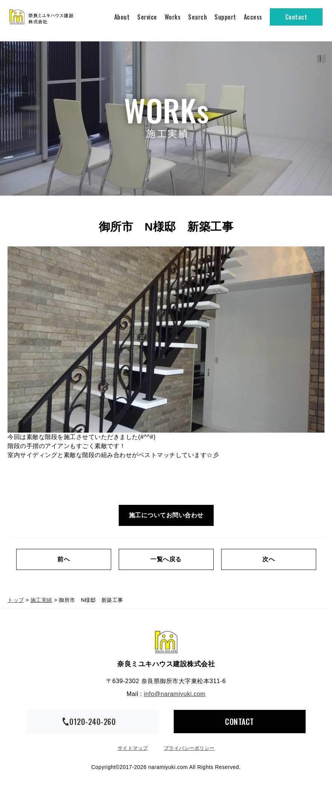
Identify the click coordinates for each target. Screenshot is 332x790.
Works (173, 16)
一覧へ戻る (166, 559)
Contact (296, 16)
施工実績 (41, 600)
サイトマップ (133, 748)
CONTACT (239, 721)
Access (253, 16)
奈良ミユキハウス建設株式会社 (166, 642)
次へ (268, 559)
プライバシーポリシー (189, 748)
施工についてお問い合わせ (166, 515)
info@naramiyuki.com (175, 694)
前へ (63, 559)
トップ (16, 600)
